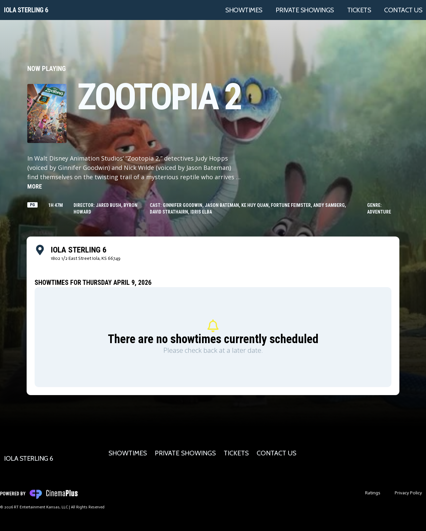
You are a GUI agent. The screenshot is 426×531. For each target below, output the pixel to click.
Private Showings (305, 10)
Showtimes (243, 10)
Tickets (359, 10)
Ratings (372, 493)
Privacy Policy (408, 493)
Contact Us (403, 10)
